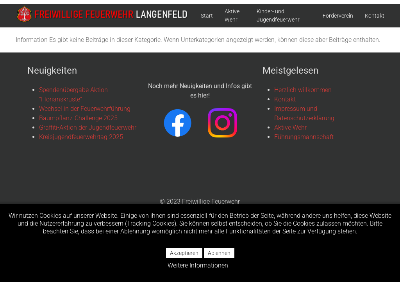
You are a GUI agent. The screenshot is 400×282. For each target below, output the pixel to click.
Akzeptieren (184, 253)
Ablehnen (219, 253)
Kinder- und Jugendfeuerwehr (278, 15)
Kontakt (374, 16)
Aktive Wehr (232, 15)
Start (207, 16)
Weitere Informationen (198, 265)
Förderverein (338, 16)
